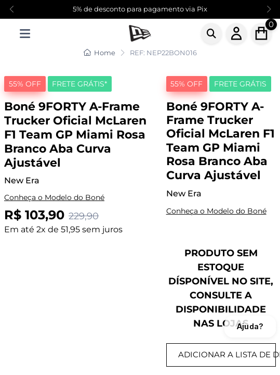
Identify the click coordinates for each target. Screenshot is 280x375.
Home (99, 52)
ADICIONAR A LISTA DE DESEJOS (227, 354)
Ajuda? (250, 326)
